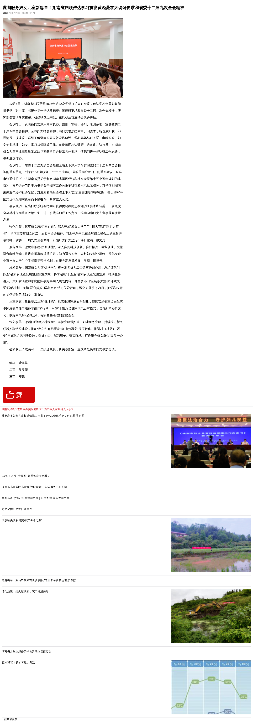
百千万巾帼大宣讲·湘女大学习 (56, 409)
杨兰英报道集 (31, 409)
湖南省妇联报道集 (12, 409)
